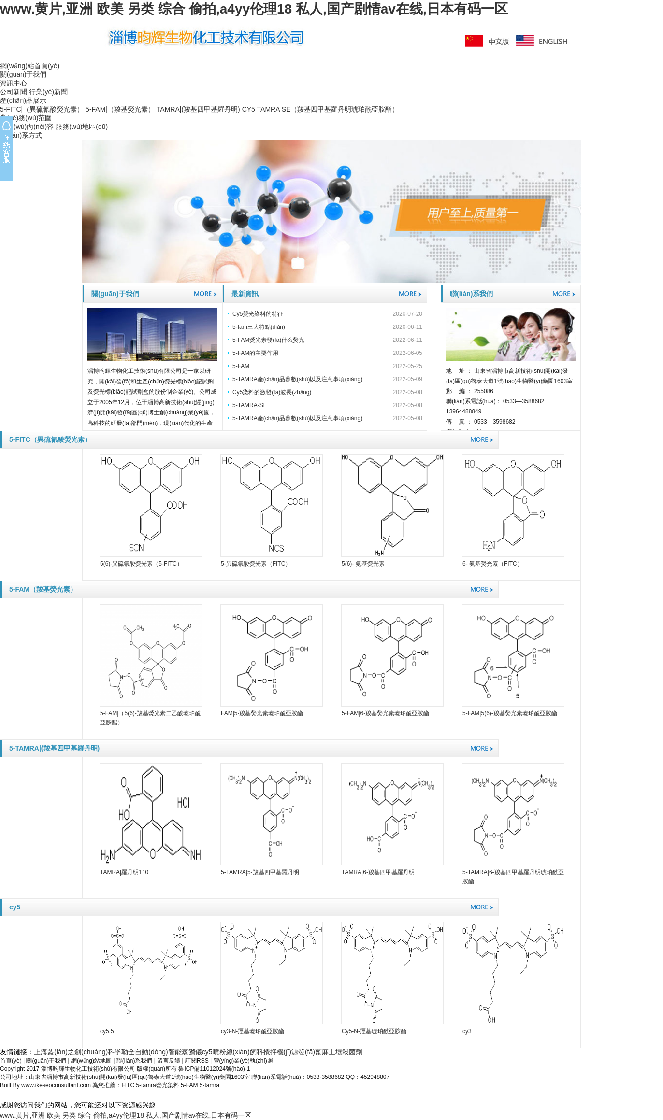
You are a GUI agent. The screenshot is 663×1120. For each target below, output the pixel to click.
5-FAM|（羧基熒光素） (120, 109)
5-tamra (209, 1085)
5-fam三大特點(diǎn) (258, 327)
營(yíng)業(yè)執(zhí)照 (243, 1060)
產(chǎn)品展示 (23, 100)
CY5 (248, 109)
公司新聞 (13, 92)
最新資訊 (245, 294)
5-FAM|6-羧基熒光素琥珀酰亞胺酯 (385, 713)
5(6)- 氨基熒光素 (363, 563)
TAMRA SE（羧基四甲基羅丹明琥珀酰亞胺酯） (328, 109)
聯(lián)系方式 (21, 135)
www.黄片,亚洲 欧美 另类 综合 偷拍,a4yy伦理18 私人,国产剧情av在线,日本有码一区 (254, 8)
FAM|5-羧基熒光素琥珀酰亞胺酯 (262, 713)
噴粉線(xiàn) (231, 1052)
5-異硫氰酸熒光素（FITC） (256, 563)
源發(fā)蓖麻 (310, 1052)
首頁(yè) (11, 1060)
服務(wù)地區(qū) (82, 126)
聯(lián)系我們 (471, 294)
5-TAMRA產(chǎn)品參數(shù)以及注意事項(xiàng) (297, 379)
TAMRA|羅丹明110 (124, 872)
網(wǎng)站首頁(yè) (29, 66)
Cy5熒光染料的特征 (257, 314)
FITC (127, 1085)
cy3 (467, 1031)
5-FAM (240, 366)
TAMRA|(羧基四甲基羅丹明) (198, 109)
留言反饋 (168, 1060)
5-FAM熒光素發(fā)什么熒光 (268, 340)
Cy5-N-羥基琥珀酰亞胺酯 (374, 1031)
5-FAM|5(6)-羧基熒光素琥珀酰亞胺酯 (509, 713)
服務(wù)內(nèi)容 (27, 126)
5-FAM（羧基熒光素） (43, 589)
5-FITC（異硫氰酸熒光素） (50, 439)
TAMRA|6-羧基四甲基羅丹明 (378, 872)
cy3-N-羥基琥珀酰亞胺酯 (252, 1031)
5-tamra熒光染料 (157, 1085)
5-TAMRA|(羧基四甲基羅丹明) (54, 748)
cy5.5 (107, 1031)
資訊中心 (13, 83)
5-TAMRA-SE (249, 405)
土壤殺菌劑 (345, 1052)
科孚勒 (118, 1052)
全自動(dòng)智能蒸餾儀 (165, 1052)
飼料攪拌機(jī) (270, 1052)
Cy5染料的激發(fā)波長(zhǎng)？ (271, 392)
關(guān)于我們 (23, 74)
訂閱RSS (197, 1060)
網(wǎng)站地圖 (91, 1060)
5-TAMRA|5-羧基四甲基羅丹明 (260, 872)
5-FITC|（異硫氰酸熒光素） (42, 109)
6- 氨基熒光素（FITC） (492, 563)
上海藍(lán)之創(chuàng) (71, 1052)
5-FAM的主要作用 (255, 353)
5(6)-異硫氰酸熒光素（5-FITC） (141, 563)
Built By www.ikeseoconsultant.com (46, 1085)
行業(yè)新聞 (48, 92)
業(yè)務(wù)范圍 (26, 118)
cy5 (14, 907)
